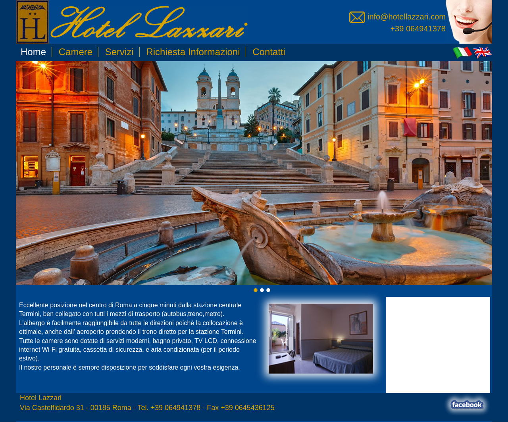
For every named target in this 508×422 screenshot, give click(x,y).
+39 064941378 (418, 28)
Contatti (268, 51)
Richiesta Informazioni (193, 51)
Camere (75, 51)
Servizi (119, 51)
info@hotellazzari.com (397, 16)
